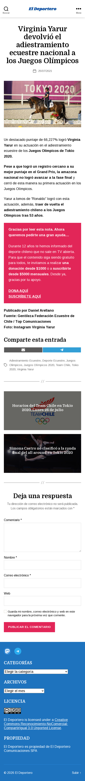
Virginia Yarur (25, 369)
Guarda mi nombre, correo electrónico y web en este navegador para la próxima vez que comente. (41, 613)
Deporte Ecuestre (53, 360)
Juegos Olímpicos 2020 (39, 365)
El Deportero (14, 720)
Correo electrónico (17, 575)
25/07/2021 (45, 70)
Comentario (13, 520)
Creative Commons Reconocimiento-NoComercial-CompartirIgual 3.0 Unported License (36, 724)
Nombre (10, 557)
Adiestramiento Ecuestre (25, 360)
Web (7, 593)
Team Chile (63, 365)
